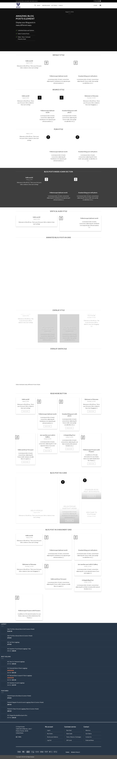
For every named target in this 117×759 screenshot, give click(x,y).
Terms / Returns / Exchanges (73, 737)
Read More (25, 411)
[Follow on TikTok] (97, 1)
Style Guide (69, 733)
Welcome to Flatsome (91, 96)
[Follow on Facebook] (94, 1)
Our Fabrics (89, 733)
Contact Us (88, 737)
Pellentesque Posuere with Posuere (91, 450)
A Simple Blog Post (69, 435)
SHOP (39, 5)
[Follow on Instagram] (95, 1)
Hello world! (29, 61)
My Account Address (52, 737)
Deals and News (90, 740)
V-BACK (60, 5)
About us (88, 730)
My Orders (50, 733)
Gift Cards (69, 740)
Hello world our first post (25, 450)
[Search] (35, 5)
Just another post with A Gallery (47, 436)
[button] (95, 5)
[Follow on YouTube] (100, 1)
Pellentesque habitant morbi (58, 76)
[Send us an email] (98, 1)
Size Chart (69, 730)
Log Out (49, 740)
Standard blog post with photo (87, 76)
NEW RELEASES (46, 5)
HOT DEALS (54, 5)
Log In (48, 730)
